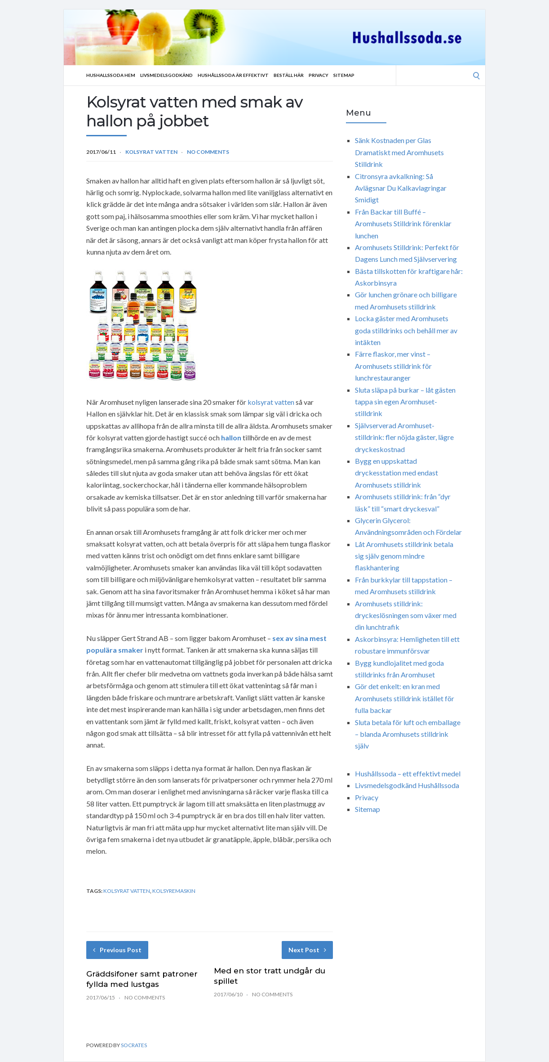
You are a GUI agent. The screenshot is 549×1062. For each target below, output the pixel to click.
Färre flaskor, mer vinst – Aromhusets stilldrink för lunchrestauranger (393, 366)
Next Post (307, 950)
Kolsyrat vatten (151, 151)
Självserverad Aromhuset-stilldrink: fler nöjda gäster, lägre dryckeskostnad (404, 437)
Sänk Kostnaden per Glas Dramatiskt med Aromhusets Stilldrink (399, 152)
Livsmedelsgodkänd (166, 75)
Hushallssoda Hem (110, 75)
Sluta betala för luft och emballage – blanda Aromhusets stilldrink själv (407, 734)
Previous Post (117, 950)
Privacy (318, 75)
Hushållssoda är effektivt (233, 75)
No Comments (208, 151)
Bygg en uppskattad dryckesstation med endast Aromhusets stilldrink (396, 473)
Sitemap (343, 75)
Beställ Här (289, 75)
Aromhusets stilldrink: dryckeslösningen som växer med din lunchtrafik (405, 615)
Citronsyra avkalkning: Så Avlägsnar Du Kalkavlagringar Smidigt (401, 188)
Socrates (134, 1045)
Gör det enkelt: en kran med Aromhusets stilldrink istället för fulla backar (404, 698)
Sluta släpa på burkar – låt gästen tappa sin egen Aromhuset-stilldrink (405, 401)
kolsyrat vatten (271, 402)
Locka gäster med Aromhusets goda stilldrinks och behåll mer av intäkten (406, 330)
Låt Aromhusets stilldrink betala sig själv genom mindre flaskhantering (404, 556)
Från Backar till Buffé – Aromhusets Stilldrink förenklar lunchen (403, 223)
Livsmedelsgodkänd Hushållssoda (407, 785)
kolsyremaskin (173, 890)
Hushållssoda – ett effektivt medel (407, 773)
